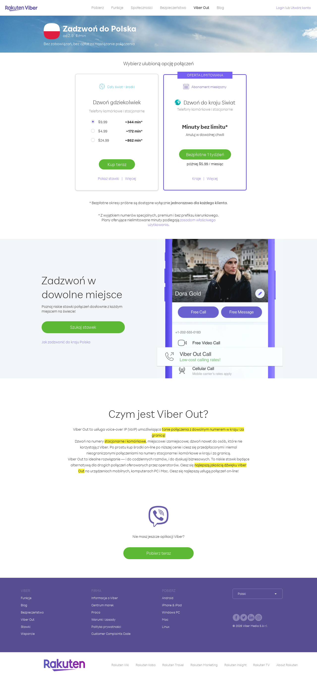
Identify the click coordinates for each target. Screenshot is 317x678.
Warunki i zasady (103, 619)
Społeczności (142, 7)
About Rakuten (287, 665)
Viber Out (201, 7)
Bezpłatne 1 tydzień (205, 154)
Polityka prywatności (106, 627)
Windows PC (171, 612)
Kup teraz (116, 164)
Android (167, 598)
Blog (220, 7)
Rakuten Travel (173, 665)
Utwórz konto (301, 7)
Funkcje (117, 7)
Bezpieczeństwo (173, 7)
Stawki (25, 627)
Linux (165, 627)
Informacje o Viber (104, 598)
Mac (165, 619)
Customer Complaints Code (111, 634)
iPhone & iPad (172, 605)
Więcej (130, 178)
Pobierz (97, 7)
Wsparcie (28, 634)
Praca (95, 612)
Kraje (196, 178)
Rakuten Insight (235, 665)
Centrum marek (102, 605)
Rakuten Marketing (204, 665)
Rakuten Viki (120, 665)
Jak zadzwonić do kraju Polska (66, 342)
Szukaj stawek (83, 327)
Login (280, 7)
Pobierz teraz (158, 553)
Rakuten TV (261, 665)
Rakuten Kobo (146, 665)
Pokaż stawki (108, 178)
